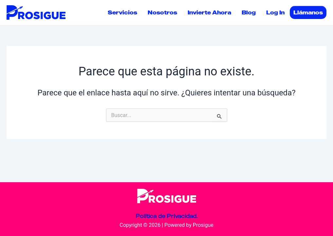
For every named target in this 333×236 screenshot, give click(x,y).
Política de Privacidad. (166, 216)
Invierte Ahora (209, 12)
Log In (275, 12)
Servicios (122, 12)
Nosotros (162, 12)
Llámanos (308, 12)
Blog (249, 12)
